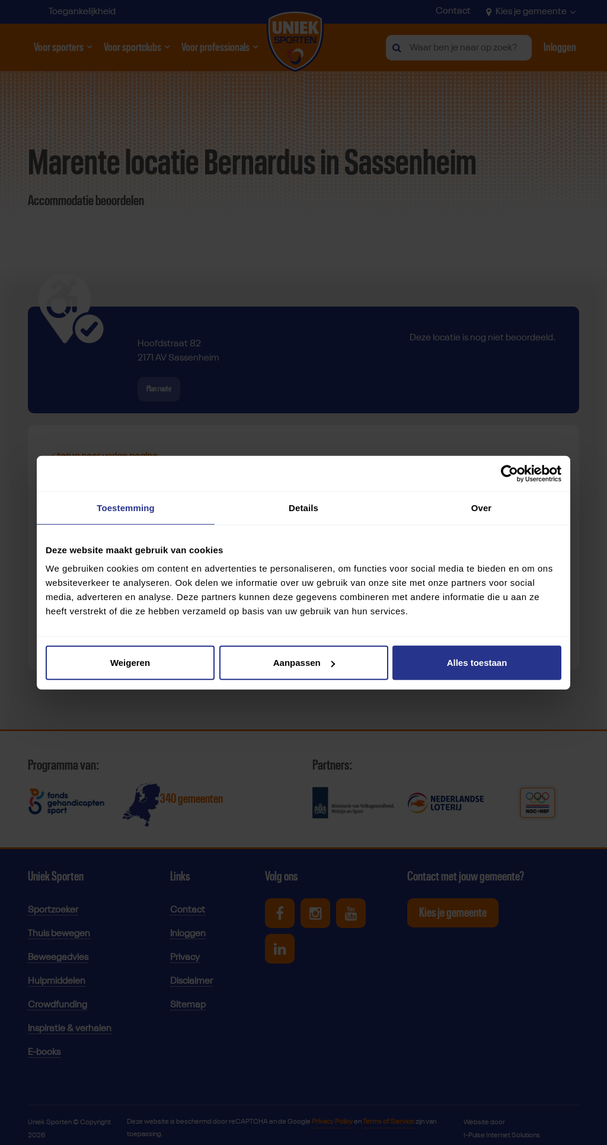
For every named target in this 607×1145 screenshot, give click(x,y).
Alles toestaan (477, 663)
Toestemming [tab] (126, 507)
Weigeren (130, 663)
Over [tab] (481, 507)
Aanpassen (304, 663)
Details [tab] (303, 507)
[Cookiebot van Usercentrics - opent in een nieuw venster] (509, 473)
